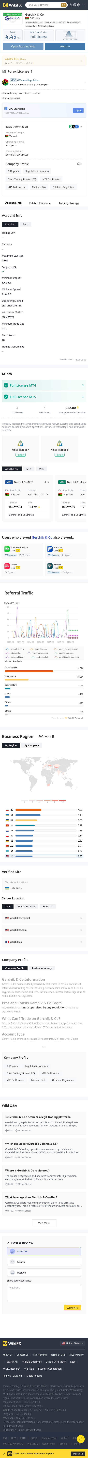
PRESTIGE (32, 1443)
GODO (33, 1438)
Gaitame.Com (49, 1438)
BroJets (64, 1443)
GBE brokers (48, 1443)
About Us (8, 1354)
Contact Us (22, 1354)
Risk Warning (39, 1354)
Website (65, 46)
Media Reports (34, 1375)
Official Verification (56, 1361)
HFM (13, 1438)
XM (5, 1438)
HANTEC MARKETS (13, 1443)
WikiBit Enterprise (32, 1361)
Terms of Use (58, 1354)
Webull (64, 1438)
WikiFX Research (11, 1368)
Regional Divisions (12, 1375)
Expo (72, 1361)
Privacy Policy (76, 1354)
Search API (12, 1361)
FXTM (23, 1438)
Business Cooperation (50, 1368)
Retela (76, 1438)
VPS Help (29, 1368)
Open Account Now (23, 46)
